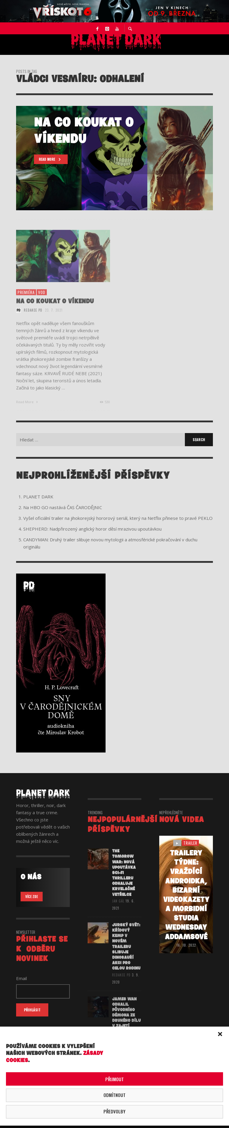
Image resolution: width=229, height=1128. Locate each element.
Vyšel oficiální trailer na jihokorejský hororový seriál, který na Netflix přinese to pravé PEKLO (118, 518)
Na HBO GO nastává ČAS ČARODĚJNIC (62, 507)
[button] (220, 1034)
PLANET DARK (38, 497)
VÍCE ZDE (31, 896)
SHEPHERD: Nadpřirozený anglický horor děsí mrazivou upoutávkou (92, 529)
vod (41, 299)
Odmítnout (114, 1095)
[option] (114, 158)
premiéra (26, 299)
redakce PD (33, 317)
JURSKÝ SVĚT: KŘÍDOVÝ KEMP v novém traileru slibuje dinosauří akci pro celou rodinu (126, 954)
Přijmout (114, 1079)
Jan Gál (118, 907)
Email (21, 978)
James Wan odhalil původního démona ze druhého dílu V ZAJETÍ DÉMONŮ (126, 1023)
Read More (27, 409)
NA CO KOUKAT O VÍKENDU (55, 308)
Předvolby (114, 1111)
